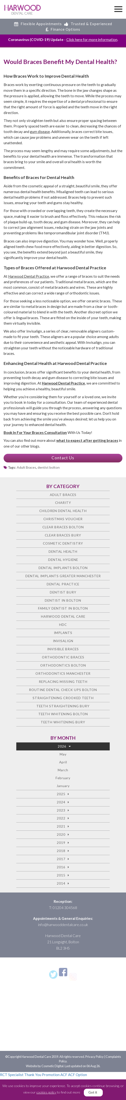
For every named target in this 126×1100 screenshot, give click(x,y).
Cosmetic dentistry (63, 543)
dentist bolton (49, 467)
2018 (61, 851)
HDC (63, 624)
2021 (61, 826)
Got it (92, 1092)
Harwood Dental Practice (28, 276)
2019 (61, 843)
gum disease (40, 131)
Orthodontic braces (63, 657)
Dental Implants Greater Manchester (63, 576)
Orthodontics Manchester (63, 673)
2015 (61, 875)
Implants (63, 633)
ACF (63, 1074)
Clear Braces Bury (63, 535)
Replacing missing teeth (63, 682)
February (63, 778)
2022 (61, 818)
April (63, 762)
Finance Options (63, 29)
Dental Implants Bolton (63, 568)
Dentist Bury (63, 592)
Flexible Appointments (38, 24)
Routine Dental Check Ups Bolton (63, 690)
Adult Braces (26, 467)
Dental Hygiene (63, 560)
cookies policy (46, 1092)
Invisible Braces (63, 649)
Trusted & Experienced (88, 24)
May (63, 754)
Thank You (32, 1074)
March (63, 770)
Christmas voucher (63, 519)
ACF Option (77, 1074)
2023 (61, 810)
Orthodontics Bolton (63, 665)
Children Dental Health (63, 511)
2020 (61, 834)
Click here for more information (91, 39)
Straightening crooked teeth (63, 698)
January (63, 786)
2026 (62, 746)
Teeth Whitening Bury (63, 722)
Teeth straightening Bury (63, 706)
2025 (61, 794)
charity (63, 503)
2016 (61, 867)
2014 (61, 883)
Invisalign (63, 641)
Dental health (63, 551)
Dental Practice (63, 584)
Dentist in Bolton (63, 600)
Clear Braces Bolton (63, 527)
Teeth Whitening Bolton (63, 714)
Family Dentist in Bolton (63, 608)
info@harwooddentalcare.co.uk (63, 924)
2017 (61, 859)
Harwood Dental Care (63, 616)
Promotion (51, 1074)
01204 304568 (65, 907)
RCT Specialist (11, 1074)
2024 (61, 802)
